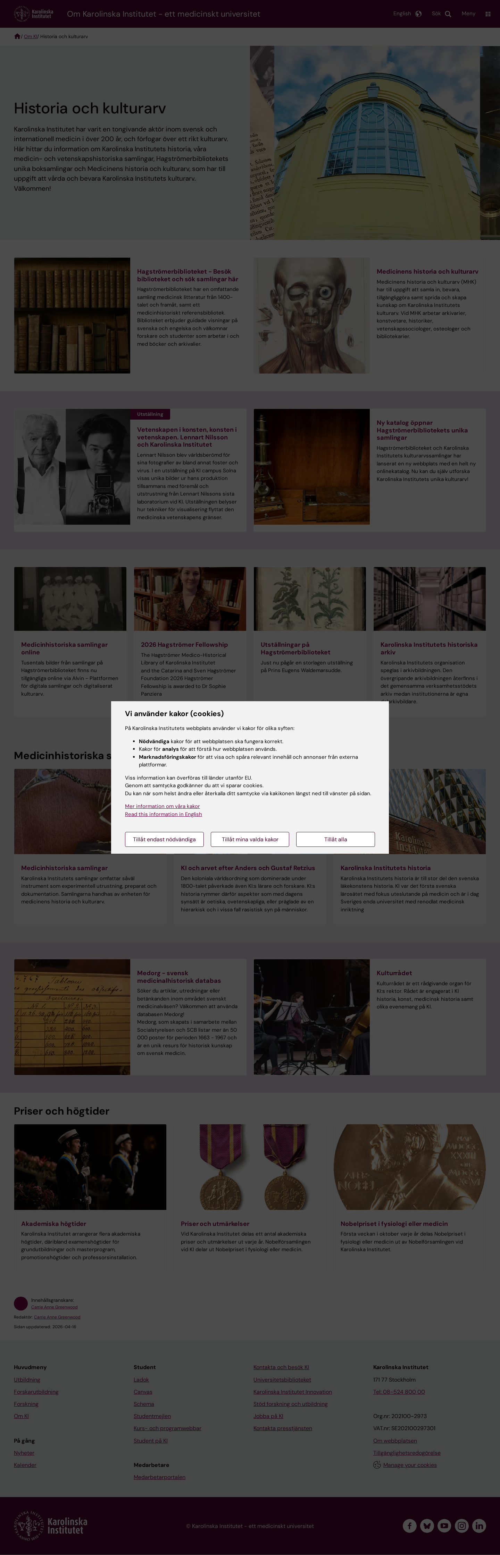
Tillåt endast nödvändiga (164, 839)
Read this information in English (163, 814)
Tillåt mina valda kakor (250, 839)
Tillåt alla (335, 839)
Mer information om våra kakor (162, 806)
